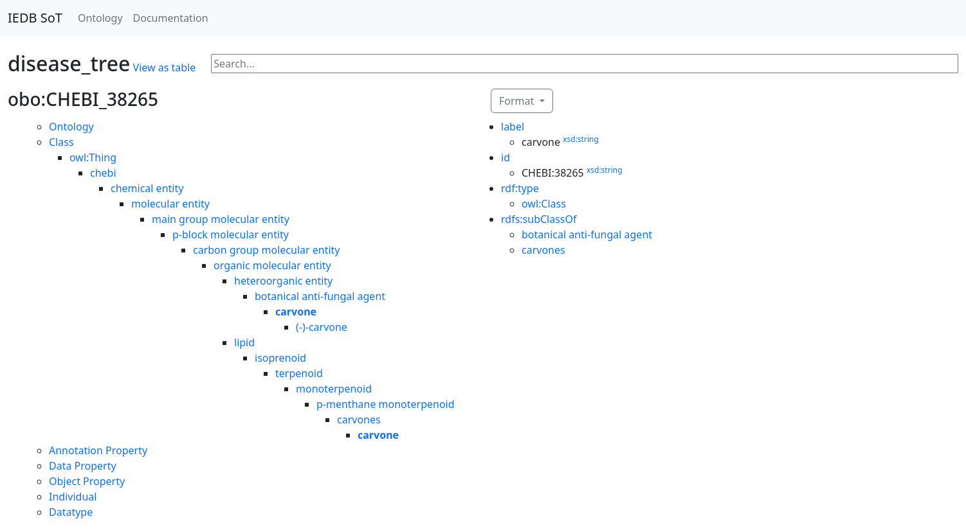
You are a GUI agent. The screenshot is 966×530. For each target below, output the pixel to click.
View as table (164, 67)
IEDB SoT (35, 17)
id (505, 157)
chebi (103, 173)
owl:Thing (92, 157)
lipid (244, 342)
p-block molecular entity (230, 234)
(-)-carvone (321, 327)
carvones (359, 419)
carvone (295, 312)
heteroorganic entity (283, 281)
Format (517, 101)
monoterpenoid (334, 389)
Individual (72, 497)
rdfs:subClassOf (539, 219)
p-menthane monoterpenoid (385, 404)
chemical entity (147, 188)
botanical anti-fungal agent (320, 296)
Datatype (71, 512)
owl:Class (544, 204)
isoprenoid (280, 358)
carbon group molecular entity (266, 250)
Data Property (82, 466)
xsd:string (581, 139)
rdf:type (520, 188)
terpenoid (299, 373)
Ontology (100, 18)
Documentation (170, 18)
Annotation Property (98, 450)
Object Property (87, 481)
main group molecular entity (220, 219)
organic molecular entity (272, 265)
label (512, 126)
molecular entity (170, 204)
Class (61, 142)
